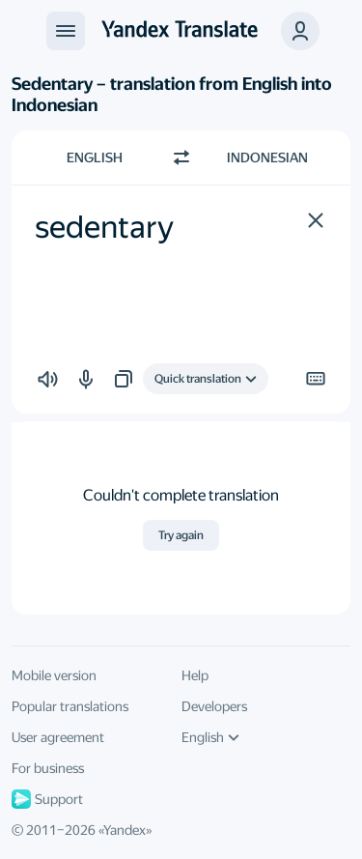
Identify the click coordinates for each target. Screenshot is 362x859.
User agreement (58, 737)
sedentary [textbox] (104, 227)
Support (47, 799)
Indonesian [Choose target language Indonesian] (267, 157)
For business (48, 768)
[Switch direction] (181, 157)
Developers (214, 706)
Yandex (124, 830)
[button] (315, 220)
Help (195, 675)
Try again (181, 535)
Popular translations (70, 706)
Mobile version (54, 675)
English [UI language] (210, 737)
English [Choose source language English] (95, 157)
